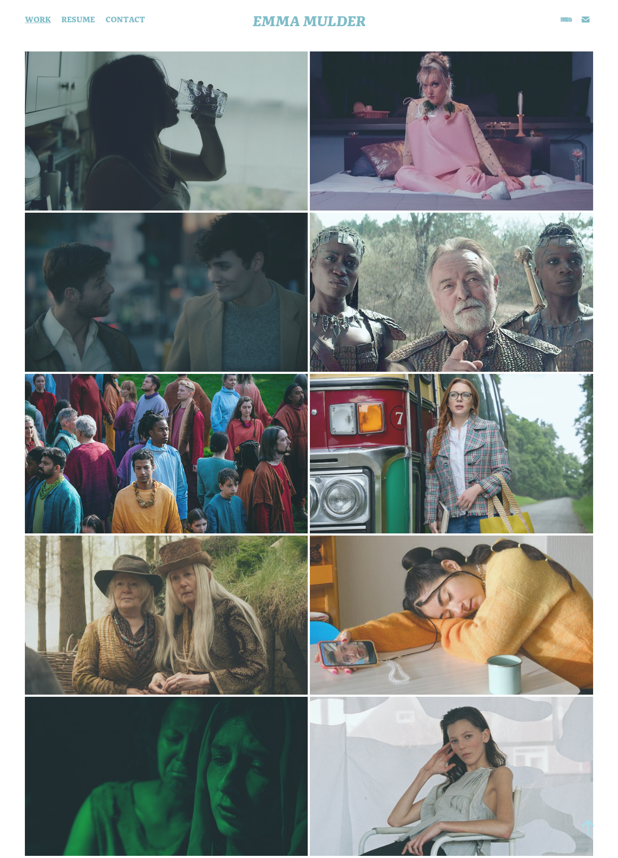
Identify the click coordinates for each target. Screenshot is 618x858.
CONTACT (125, 18)
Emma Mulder (309, 19)
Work (38, 18)
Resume (78, 18)
